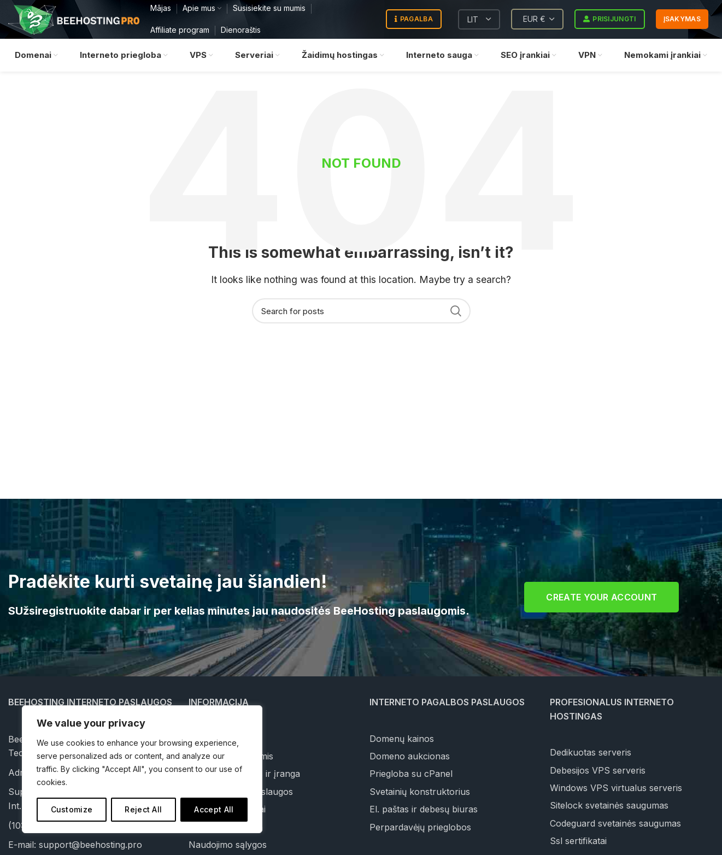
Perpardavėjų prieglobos (420, 827)
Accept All (213, 809)
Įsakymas (682, 19)
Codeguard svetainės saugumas (615, 823)
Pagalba (414, 19)
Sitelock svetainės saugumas (609, 805)
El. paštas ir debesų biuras (423, 809)
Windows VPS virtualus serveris (616, 787)
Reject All (143, 809)
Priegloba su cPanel (411, 773)
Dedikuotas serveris (590, 752)
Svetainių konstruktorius (419, 791)
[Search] (361, 310)
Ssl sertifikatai (578, 840)
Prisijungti (609, 19)
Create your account (601, 597)
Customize (72, 809)
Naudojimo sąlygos (228, 844)
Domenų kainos (401, 738)
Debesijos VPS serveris (597, 770)
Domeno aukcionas (409, 756)
